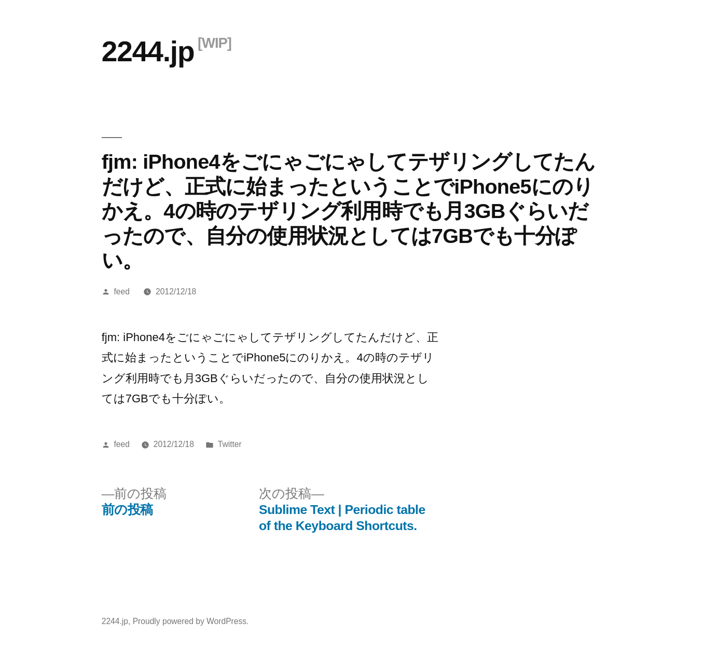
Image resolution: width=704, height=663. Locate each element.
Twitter (230, 444)
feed (122, 291)
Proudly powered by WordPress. (191, 621)
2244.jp (148, 51)
